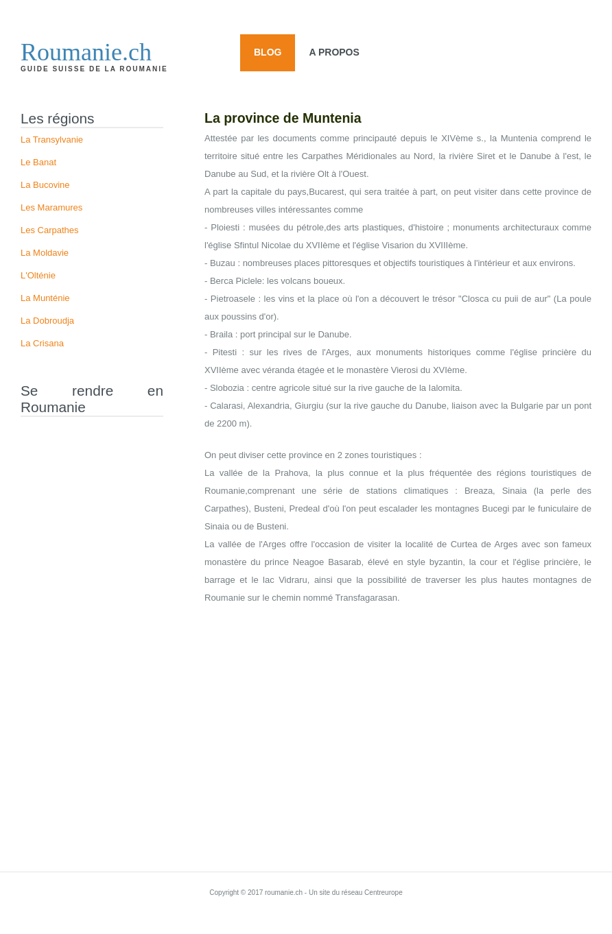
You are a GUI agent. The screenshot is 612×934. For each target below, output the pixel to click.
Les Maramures (51, 207)
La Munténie (45, 298)
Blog (267, 52)
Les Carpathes (50, 230)
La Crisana (42, 343)
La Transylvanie (52, 139)
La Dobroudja (47, 320)
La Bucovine (45, 185)
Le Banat (38, 162)
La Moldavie (45, 253)
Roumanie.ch (86, 52)
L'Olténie (38, 275)
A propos (334, 52)
